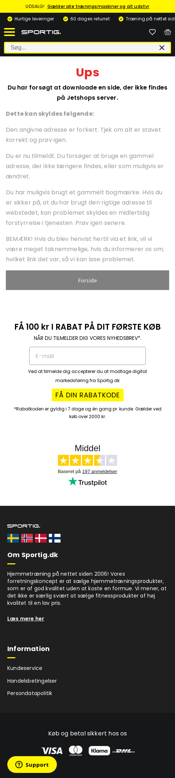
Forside (87, 280)
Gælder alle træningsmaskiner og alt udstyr (98, 6)
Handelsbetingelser (32, 680)
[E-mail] (87, 356)
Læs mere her (25, 618)
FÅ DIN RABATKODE (87, 395)
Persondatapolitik (29, 693)
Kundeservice (24, 668)
